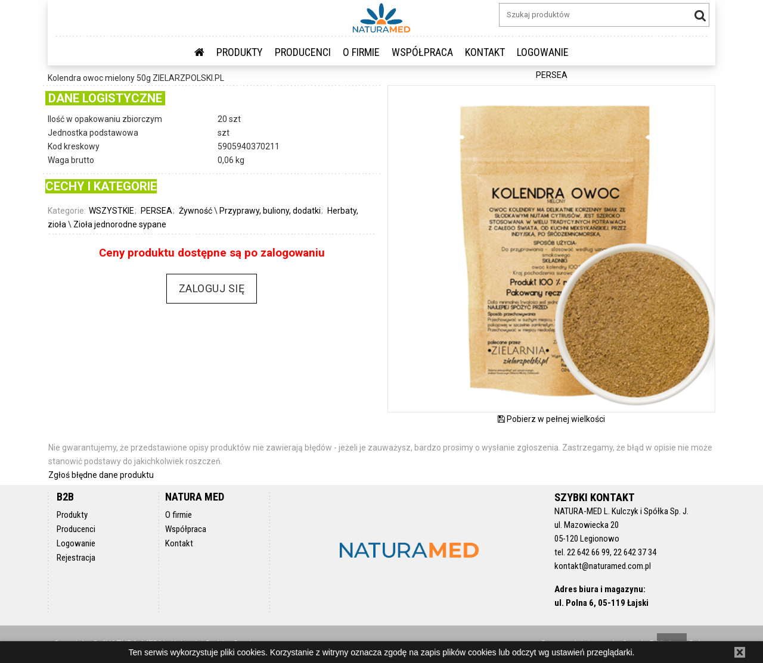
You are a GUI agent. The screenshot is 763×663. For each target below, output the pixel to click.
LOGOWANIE (543, 52)
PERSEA (156, 210)
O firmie (361, 52)
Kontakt (485, 52)
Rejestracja (76, 557)
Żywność (195, 210)
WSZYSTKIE (111, 210)
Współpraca (422, 52)
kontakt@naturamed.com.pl (602, 566)
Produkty (239, 52)
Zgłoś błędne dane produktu (101, 475)
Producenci (303, 52)
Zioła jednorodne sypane (119, 224)
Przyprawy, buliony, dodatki (270, 210)
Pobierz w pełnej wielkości (551, 419)
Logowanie (76, 543)
